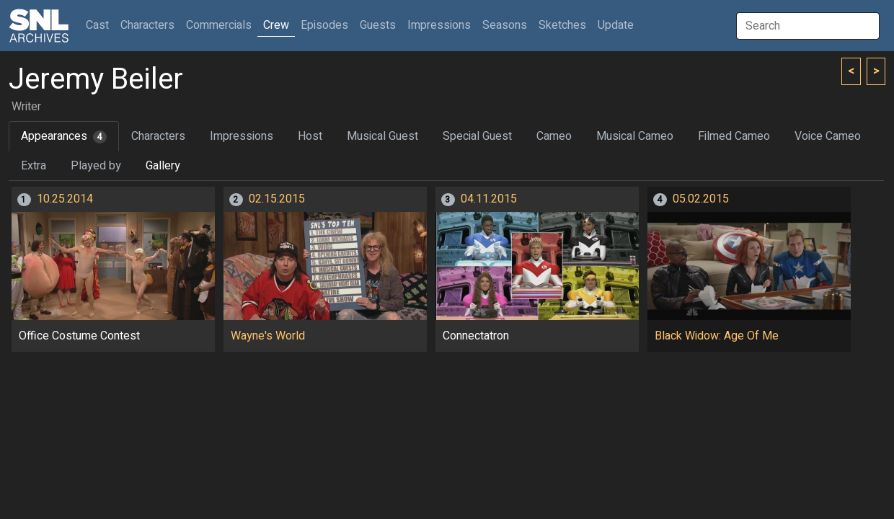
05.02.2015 (701, 199)
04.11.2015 (489, 199)
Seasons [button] (504, 25)
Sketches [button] (562, 25)
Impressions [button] (439, 25)
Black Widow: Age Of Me (717, 336)
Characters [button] (147, 25)
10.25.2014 (65, 199)
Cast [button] (100, 25)
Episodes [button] (324, 25)
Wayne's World (268, 336)
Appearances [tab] (64, 136)
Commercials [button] (219, 25)
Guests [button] (378, 25)
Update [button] (616, 25)
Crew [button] (276, 25)
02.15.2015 (277, 199)
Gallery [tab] (163, 165)
